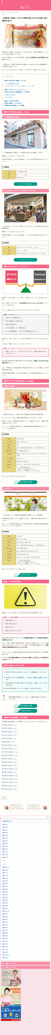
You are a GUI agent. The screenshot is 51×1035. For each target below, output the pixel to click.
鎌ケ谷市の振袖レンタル (10, 778)
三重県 (6, 894)
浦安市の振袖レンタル (10, 758)
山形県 (6, 837)
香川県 (6, 930)
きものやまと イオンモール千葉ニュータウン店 (20, 86)
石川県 (6, 875)
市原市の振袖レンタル (10, 745)
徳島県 (6, 927)
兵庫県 (6, 905)
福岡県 (6, 938)
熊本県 (6, 946)
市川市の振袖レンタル (10, 738)
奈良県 (6, 908)
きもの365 (9, 97)
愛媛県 (6, 933)
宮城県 (6, 835)
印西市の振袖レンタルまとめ (12, 103)
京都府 (6, 900)
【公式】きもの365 (25, 575)
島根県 (6, 916)
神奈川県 (6, 867)
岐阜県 (6, 886)
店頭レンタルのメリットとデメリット (15, 89)
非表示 (12, 76)
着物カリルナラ (25, 8)
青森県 (6, 826)
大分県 (6, 949)
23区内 (4, 860)
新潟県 (6, 870)
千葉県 (4, 796)
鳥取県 (6, 913)
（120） (25, 250)
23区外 (4, 863)
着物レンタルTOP (14, 1026)
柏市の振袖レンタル (9, 742)
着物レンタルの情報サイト (25, 1028)
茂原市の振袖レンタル (10, 785)
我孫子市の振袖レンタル (10, 775)
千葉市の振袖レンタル (10, 728)
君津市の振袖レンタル (10, 788)
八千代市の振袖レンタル (10, 752)
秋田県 (6, 832)
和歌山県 (6, 911)
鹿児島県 (6, 955)
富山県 (6, 872)
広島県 (6, 922)
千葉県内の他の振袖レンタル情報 (14, 106)
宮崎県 (6, 952)
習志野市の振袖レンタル (10, 755)
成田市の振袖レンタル (10, 772)
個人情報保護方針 (28, 1026)
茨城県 (6, 843)
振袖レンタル (5, 798)
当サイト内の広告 (36, 1026)
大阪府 (6, 902)
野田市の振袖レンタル (10, 765)
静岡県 (6, 889)
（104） (25, 175)
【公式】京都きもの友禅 (25, 482)
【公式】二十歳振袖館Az (25, 184)
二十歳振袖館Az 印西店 (12, 83)
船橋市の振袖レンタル (10, 732)
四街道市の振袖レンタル (10, 782)
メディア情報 (21, 1026)
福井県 (6, 878)
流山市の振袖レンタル (10, 748)
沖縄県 (6, 957)
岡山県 (6, 919)
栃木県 (6, 846)
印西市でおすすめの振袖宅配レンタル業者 (16, 92)
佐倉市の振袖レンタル (10, 762)
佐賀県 (6, 941)
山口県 (6, 924)
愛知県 (6, 892)
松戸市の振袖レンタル (10, 735)
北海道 (6, 824)
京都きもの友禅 (10, 95)
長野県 (6, 883)
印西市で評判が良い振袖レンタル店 (14, 80)
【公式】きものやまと (25, 260)
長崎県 (6, 944)
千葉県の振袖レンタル (10, 725)
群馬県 (6, 848)
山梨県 (6, 881)
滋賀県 (6, 897)
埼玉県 (6, 851)
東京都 (6, 857)
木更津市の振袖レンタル (10, 768)
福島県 (6, 840)
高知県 (6, 935)
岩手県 (6, 829)
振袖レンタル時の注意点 (11, 101)
